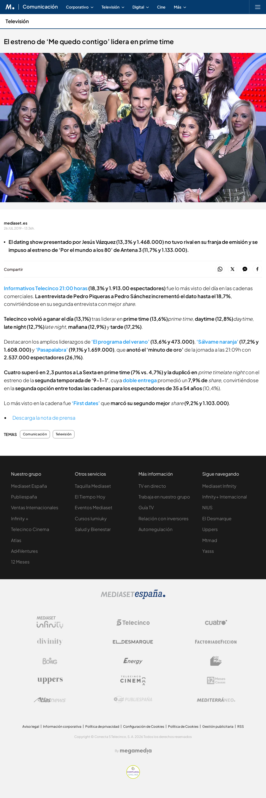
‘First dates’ (86, 403)
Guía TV (146, 507)
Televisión (63, 434)
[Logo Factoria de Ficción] (216, 642)
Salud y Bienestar (93, 529)
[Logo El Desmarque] (133, 642)
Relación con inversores (163, 518)
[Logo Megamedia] (135, 751)
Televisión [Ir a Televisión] (17, 21)
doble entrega (140, 380)
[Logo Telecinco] (133, 622)
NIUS (207, 507)
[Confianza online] (133, 777)
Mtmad (209, 540)
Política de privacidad (102, 726)
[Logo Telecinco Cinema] (133, 680)
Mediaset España (29, 486)
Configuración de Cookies (143, 726)
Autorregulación (155, 529)
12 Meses (20, 562)
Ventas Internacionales (34, 507)
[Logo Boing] (49, 661)
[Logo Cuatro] (216, 622)
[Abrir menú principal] (257, 7)
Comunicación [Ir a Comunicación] (40, 7)
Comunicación (35, 434)
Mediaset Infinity (219, 486)
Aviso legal (30, 726)
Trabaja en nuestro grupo (164, 497)
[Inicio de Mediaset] (10, 7)
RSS (240, 726)
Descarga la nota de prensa (43, 417)
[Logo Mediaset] (133, 597)
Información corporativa (62, 726)
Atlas (16, 540)
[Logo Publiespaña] (133, 700)
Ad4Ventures (24, 551)
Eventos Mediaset (93, 507)
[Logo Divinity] (50, 642)
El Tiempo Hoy (90, 497)
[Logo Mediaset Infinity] (50, 622)
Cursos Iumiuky (91, 518)
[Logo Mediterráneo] (216, 699)
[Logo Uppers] (50, 680)
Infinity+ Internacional (224, 497)
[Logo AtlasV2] (50, 699)
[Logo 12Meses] (216, 680)
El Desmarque (217, 518)
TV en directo (152, 486)
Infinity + (19, 518)
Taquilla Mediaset (93, 486)
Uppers (210, 529)
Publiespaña (24, 497)
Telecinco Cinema (30, 529)
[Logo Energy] (133, 661)
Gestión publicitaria (217, 726)
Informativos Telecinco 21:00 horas (45, 288)
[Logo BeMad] (216, 661)
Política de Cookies (183, 726)
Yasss (208, 551)
